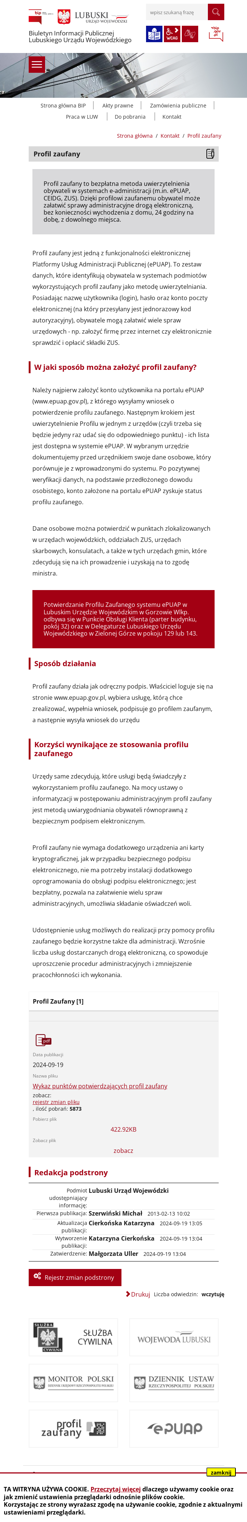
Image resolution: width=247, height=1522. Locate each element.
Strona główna (135, 135)
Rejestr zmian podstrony (79, 1277)
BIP (216, 34)
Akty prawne (117, 105)
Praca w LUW (82, 116)
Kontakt (171, 116)
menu (37, 64)
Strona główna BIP (63, 105)
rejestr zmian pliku (56, 1102)
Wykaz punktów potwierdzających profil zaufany (100, 1086)
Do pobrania (130, 116)
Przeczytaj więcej (116, 1489)
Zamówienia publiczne (178, 105)
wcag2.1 (172, 34)
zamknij (221, 1472)
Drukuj (140, 1294)
